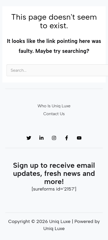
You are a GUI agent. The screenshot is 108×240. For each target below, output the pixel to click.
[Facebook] (66, 138)
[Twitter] (28, 138)
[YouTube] (79, 138)
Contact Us (54, 113)
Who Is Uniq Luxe (53, 105)
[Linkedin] (41, 138)
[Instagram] (54, 138)
